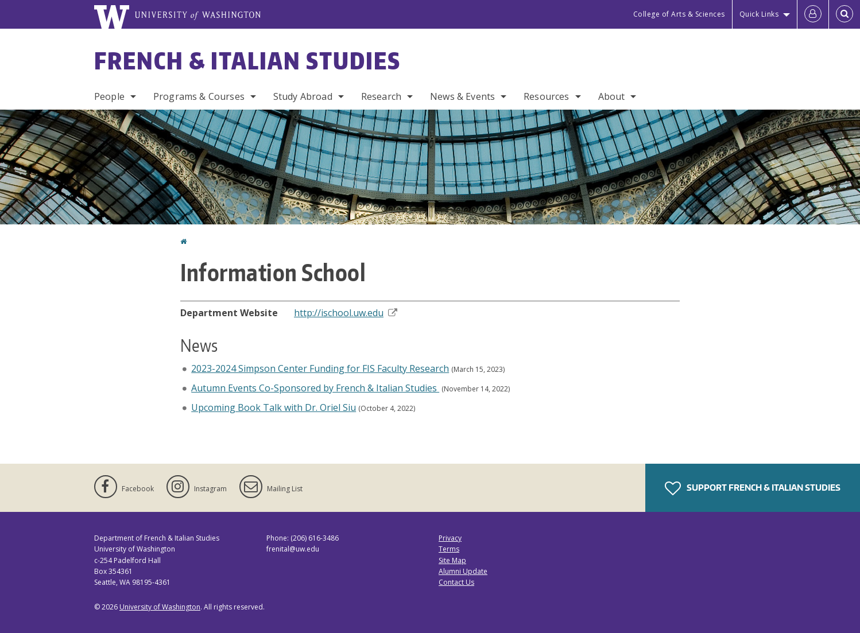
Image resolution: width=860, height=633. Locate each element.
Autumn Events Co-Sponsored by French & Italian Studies (315, 388)
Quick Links (759, 14)
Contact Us (456, 582)
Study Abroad (302, 96)
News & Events (462, 96)
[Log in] (812, 14)
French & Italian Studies (247, 60)
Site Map (452, 560)
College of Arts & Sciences (679, 14)
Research (381, 96)
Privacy (450, 538)
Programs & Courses (199, 96)
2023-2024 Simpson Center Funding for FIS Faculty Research (320, 368)
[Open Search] (844, 14)
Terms (449, 549)
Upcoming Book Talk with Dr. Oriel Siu (273, 407)
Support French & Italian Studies (752, 488)
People (109, 96)
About (611, 96)
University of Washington (159, 607)
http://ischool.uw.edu (345, 312)
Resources (546, 96)
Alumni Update (463, 571)
